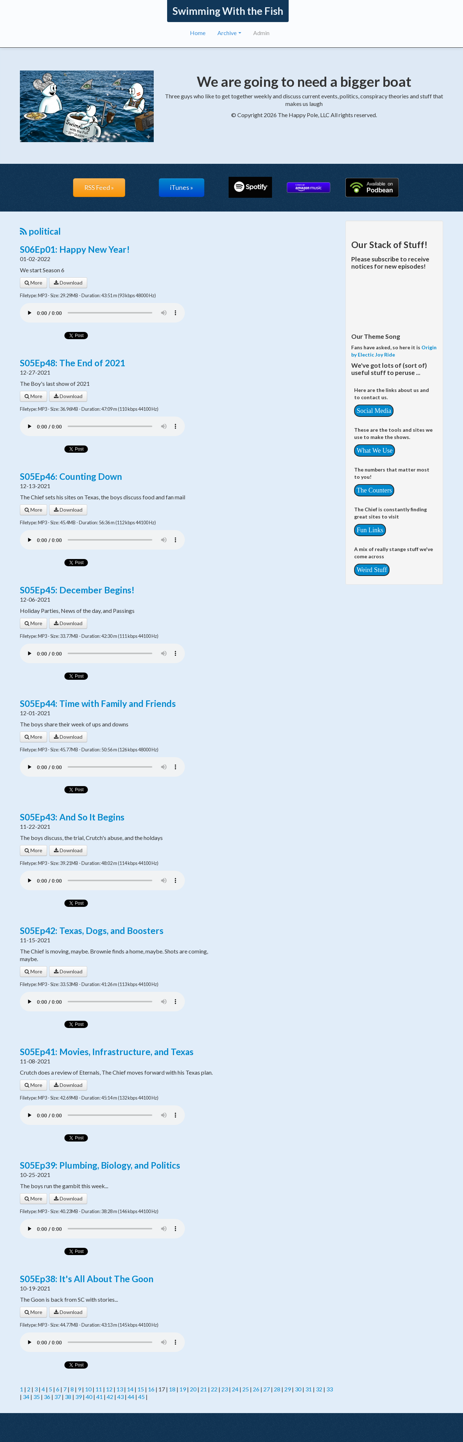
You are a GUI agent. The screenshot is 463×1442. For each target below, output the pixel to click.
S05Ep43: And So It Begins (72, 817)
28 (277, 1389)
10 (88, 1389)
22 (214, 1389)
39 (78, 1396)
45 (141, 1396)
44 (131, 1396)
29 (287, 1389)
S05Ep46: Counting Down (71, 476)
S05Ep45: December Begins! (77, 590)
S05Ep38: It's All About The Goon (86, 1279)
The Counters (374, 490)
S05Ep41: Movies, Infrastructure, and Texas (107, 1051)
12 (109, 1389)
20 (193, 1389)
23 (224, 1389)
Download (68, 283)
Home (197, 32)
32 (319, 1389)
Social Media (374, 410)
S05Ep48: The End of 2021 (72, 363)
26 (256, 1389)
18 (172, 1389)
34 (26, 1396)
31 (308, 1389)
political (40, 231)
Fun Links (370, 530)
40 (89, 1396)
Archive (229, 32)
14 (130, 1389)
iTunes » (181, 187)
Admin (261, 32)
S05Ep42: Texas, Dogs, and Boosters (91, 930)
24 (235, 1389)
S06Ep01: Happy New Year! (75, 249)
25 (245, 1389)
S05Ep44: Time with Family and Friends (98, 703)
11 (98, 1389)
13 (119, 1389)
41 (99, 1396)
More (33, 283)
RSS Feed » (99, 187)
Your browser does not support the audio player (102, 313)
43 (120, 1396)
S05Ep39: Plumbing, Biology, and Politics (100, 1165)
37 (57, 1396)
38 (68, 1396)
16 (151, 1389)
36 (47, 1396)
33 (329, 1389)
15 (140, 1389)
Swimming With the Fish (228, 11)
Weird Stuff (372, 569)
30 (298, 1389)
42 (110, 1396)
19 (182, 1389)
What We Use (374, 450)
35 (36, 1396)
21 (203, 1389)
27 (266, 1389)
